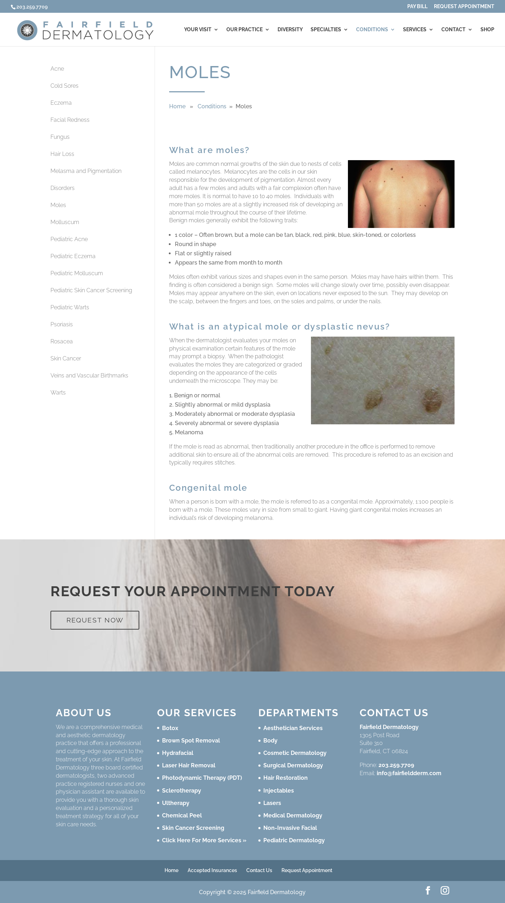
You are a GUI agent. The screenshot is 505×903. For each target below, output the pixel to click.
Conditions (372, 29)
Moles (58, 205)
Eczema (61, 102)
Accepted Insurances (212, 870)
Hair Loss (62, 154)
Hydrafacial (177, 753)
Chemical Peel (182, 815)
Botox (170, 728)
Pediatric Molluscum (76, 273)
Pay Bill (417, 6)
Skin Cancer (65, 358)
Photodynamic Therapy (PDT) (202, 777)
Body (270, 740)
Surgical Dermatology (293, 765)
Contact (453, 29)
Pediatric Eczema (73, 256)
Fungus (60, 137)
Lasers (272, 803)
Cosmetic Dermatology (295, 753)
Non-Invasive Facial (290, 828)
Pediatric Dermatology (294, 840)
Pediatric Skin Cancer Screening (91, 290)
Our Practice (244, 29)
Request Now (95, 620)
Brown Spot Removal (191, 740)
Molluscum (64, 222)
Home (177, 106)
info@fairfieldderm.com (409, 773)
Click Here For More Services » (204, 840)
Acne (57, 68)
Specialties (326, 29)
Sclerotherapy (181, 790)
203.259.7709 (396, 765)
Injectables (278, 790)
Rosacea (61, 341)
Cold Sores (64, 85)
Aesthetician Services (293, 728)
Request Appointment (464, 6)
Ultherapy (175, 803)
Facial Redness (70, 119)
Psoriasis (61, 324)
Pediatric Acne (69, 239)
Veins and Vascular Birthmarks (89, 375)
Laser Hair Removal (188, 765)
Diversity (290, 29)
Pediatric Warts (69, 307)
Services (414, 29)
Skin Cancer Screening (193, 828)
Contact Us (259, 870)
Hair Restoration (285, 777)
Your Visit (197, 29)
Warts (58, 392)
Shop (487, 29)
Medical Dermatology (292, 815)
